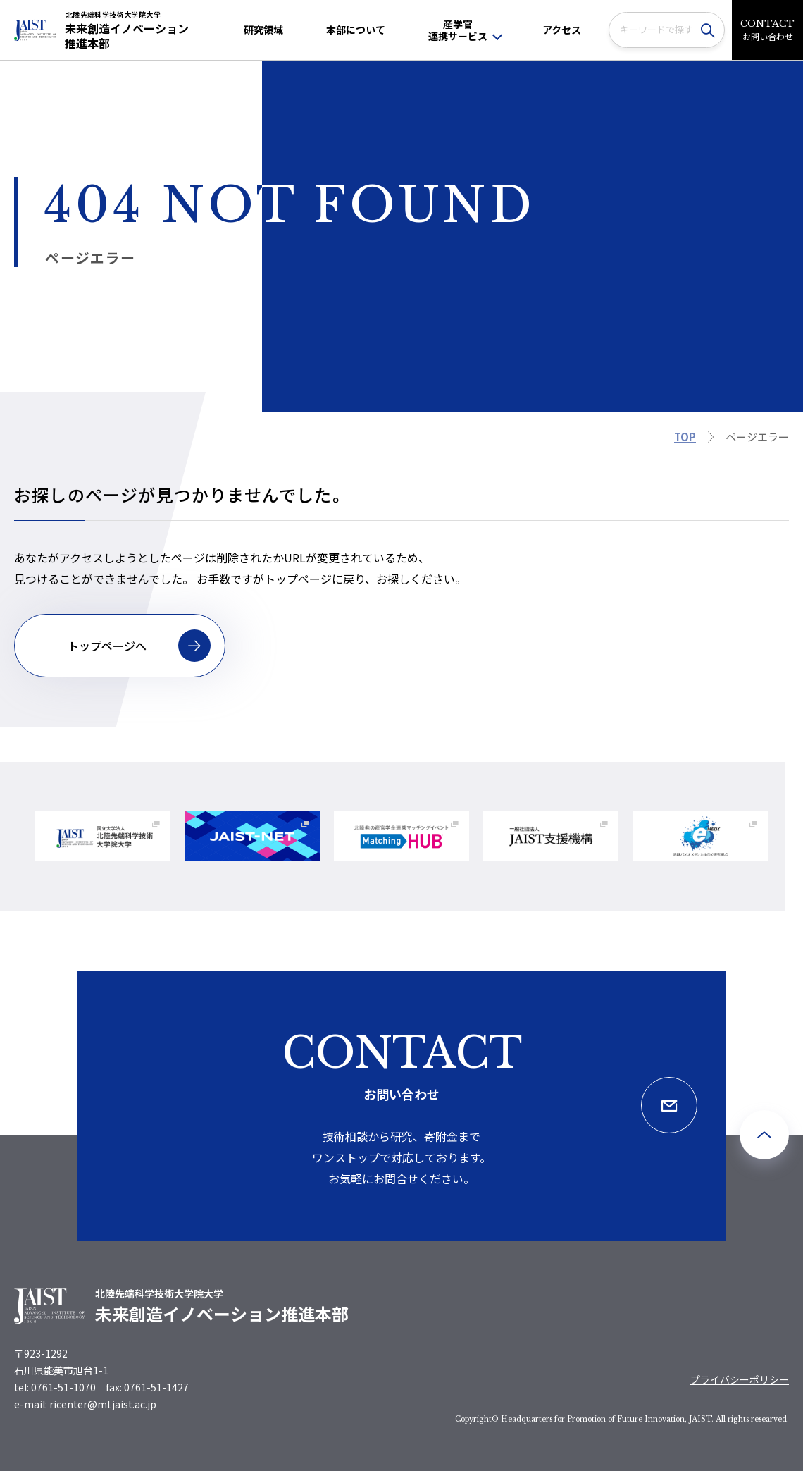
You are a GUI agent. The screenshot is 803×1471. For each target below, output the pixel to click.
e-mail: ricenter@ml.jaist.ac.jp (85, 1404)
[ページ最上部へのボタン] (764, 1134)
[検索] (711, 29)
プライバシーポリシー (739, 1379)
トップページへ (139, 645)
